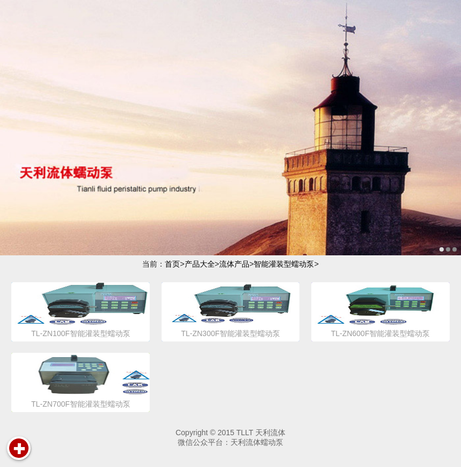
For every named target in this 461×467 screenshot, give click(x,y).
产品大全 (200, 264)
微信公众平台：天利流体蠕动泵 (230, 442)
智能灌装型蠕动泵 (284, 264)
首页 (172, 264)
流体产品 (234, 264)
